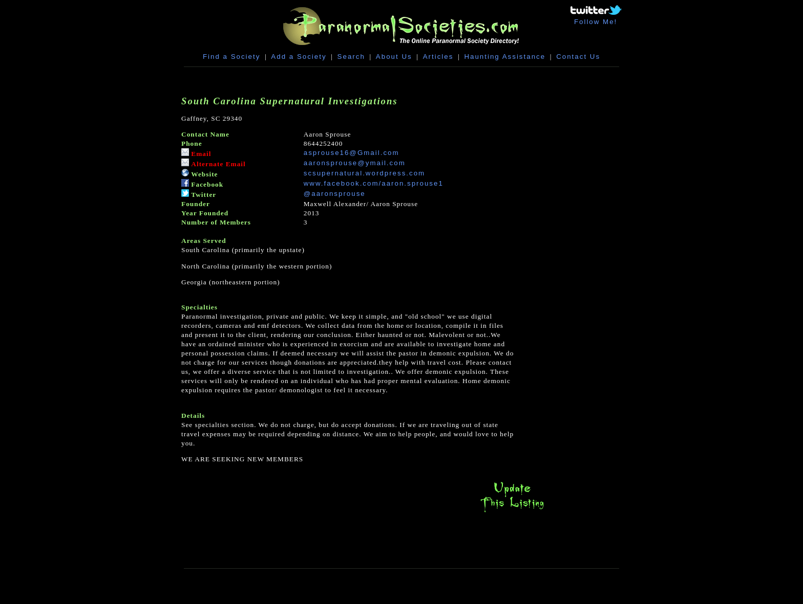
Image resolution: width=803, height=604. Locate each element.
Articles (438, 56)
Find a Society (231, 56)
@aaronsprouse (335, 193)
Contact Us (578, 56)
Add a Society (298, 56)
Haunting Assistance (504, 56)
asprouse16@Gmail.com (351, 152)
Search (351, 56)
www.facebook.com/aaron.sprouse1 (373, 183)
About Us (394, 56)
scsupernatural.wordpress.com (365, 173)
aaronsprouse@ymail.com (355, 163)
